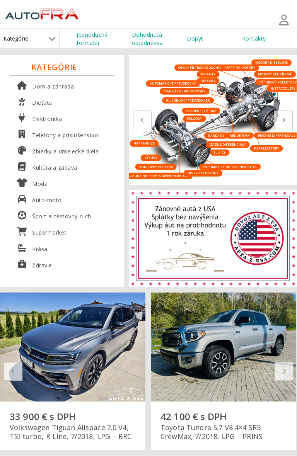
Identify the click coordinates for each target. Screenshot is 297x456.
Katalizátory (266, 148)
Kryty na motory (239, 67)
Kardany (216, 135)
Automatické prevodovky (173, 83)
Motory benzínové (275, 74)
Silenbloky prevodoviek (188, 100)
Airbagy (208, 80)
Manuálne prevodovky (184, 91)
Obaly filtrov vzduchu (199, 67)
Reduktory (240, 135)
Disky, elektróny (203, 173)
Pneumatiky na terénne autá (230, 166)
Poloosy (194, 118)
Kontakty (254, 38)
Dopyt (195, 38)
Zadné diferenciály (228, 144)
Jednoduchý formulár (92, 38)
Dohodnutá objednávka (147, 38)
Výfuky (151, 157)
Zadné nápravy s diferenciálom (159, 176)
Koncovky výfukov (156, 166)
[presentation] (142, 120)
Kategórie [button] (29, 39)
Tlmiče (219, 152)
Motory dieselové (271, 62)
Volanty (207, 74)
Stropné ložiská (201, 110)
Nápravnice (144, 143)
